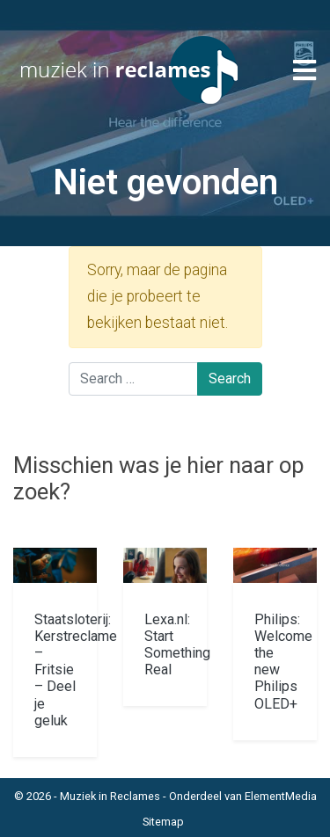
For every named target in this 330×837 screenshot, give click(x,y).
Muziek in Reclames (110, 796)
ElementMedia (281, 796)
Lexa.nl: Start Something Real (177, 645)
